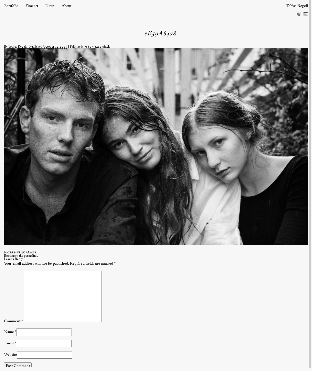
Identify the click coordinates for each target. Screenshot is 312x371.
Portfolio (11, 6)
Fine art (31, 6)
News (49, 6)
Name (9, 332)
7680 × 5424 (92, 46)
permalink (30, 256)
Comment (13, 321)
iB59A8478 (28, 252)
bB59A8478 (12, 252)
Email (9, 343)
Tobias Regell (297, 6)
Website (10, 355)
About (66, 6)
